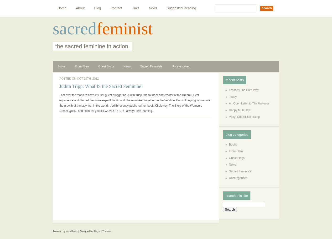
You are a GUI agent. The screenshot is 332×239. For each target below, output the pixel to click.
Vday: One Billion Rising (244, 117)
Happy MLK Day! (240, 110)
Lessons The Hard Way (244, 90)
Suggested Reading (181, 8)
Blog (97, 8)
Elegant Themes (102, 231)
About (80, 8)
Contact (116, 8)
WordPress (72, 231)
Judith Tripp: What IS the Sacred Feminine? (101, 86)
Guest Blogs (106, 66)
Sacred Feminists (151, 66)
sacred (75, 28)
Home (61, 8)
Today (233, 96)
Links (135, 8)
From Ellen (82, 66)
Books (61, 66)
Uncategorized (181, 66)
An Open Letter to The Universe (249, 103)
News (153, 8)
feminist (125, 28)
